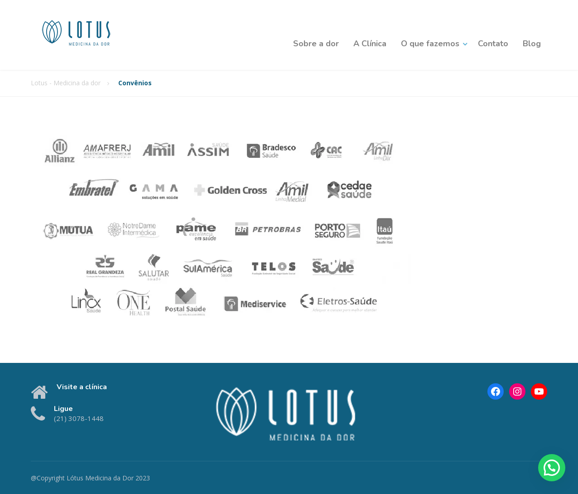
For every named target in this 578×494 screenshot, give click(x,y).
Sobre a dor (316, 43)
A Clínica (369, 43)
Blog (532, 43)
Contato (493, 43)
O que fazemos (430, 43)
